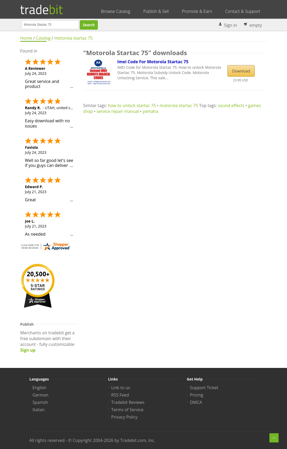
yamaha (150, 111)
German (41, 395)
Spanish (40, 402)
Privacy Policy (124, 417)
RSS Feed (120, 395)
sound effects (231, 105)
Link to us (120, 387)
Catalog (43, 38)
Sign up (27, 350)
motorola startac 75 (73, 38)
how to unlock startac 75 (132, 105)
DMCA (196, 402)
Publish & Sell (156, 11)
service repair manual (118, 111)
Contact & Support (242, 11)
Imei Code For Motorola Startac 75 (152, 62)
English (39, 387)
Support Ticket (204, 387)
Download (241, 70)
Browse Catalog (115, 11)
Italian (39, 410)
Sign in (230, 25)
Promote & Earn (197, 11)
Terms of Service (127, 410)
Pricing (196, 395)
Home (26, 38)
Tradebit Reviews (128, 402)
